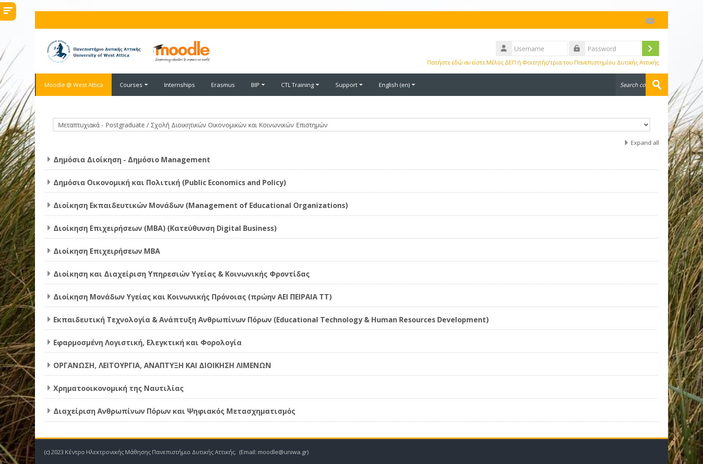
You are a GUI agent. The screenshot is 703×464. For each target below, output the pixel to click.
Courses (134, 85)
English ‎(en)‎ (397, 85)
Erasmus (223, 85)
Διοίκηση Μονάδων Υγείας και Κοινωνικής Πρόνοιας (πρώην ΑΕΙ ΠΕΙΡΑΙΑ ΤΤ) (192, 297)
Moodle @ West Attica (73, 85)
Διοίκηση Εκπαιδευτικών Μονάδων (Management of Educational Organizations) (200, 205)
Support (349, 85)
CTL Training (300, 85)
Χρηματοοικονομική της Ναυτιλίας (118, 388)
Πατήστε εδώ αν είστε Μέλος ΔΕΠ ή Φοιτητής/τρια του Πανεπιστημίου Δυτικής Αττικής (543, 62)
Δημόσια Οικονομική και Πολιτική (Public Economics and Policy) (169, 182)
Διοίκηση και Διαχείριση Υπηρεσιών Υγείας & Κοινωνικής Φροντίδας (181, 274)
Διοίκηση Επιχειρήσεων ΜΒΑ (106, 251)
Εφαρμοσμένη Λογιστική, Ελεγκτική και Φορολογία (147, 342)
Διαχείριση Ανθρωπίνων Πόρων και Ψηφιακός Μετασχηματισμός (174, 411)
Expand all (645, 143)
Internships (179, 85)
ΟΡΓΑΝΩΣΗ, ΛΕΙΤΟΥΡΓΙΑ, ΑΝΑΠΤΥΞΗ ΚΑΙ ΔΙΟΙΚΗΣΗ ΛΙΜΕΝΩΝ (162, 365)
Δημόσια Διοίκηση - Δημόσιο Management (131, 160)
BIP (258, 85)
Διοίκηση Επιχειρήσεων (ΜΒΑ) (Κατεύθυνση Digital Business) (165, 228)
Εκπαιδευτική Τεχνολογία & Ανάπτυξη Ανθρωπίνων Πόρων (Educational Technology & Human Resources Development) (271, 320)
